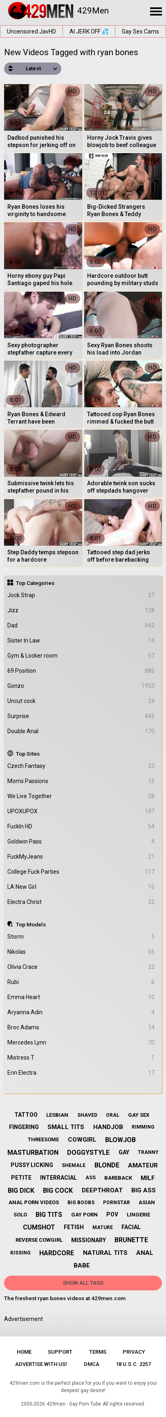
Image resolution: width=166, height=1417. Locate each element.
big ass (143, 1190)
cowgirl (82, 1139)
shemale (73, 1165)
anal (144, 1252)
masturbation (32, 1152)
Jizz (81, 610)
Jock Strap (81, 595)
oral (112, 1115)
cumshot (39, 1227)
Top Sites (28, 753)
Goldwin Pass (81, 841)
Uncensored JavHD (31, 31)
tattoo (26, 1114)
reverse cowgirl (39, 1240)
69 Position (81, 670)
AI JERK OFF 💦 (89, 31)
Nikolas (81, 951)
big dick (21, 1190)
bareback (118, 1178)
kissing (20, 1253)
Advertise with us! (41, 1364)
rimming (143, 1127)
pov (112, 1214)
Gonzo (81, 686)
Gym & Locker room (81, 655)
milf (148, 1178)
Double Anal (81, 731)
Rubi (81, 982)
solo (20, 1215)
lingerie (138, 1215)
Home (24, 1352)
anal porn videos (34, 1202)
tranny (148, 1152)
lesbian (57, 1115)
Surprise (81, 716)
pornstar (116, 1202)
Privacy (134, 1352)
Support (60, 1352)
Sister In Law (81, 640)
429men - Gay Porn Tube (74, 1404)
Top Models (31, 924)
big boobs (80, 1202)
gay (124, 1152)
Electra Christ (81, 902)
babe (82, 1265)
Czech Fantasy (81, 766)
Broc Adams (81, 1027)
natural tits (105, 1252)
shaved (87, 1115)
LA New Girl (81, 887)
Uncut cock (81, 701)
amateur (143, 1165)
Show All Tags (83, 1283)
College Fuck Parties (81, 871)
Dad (81, 625)
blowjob (120, 1140)
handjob (108, 1127)
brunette (131, 1240)
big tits (49, 1214)
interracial (58, 1177)
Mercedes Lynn (81, 1042)
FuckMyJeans (81, 856)
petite (21, 1177)
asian (147, 1202)
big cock (58, 1190)
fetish (74, 1227)
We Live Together (81, 796)
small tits (65, 1127)
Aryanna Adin (81, 1012)
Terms (97, 1352)
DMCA (91, 1364)
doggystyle (88, 1152)
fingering (24, 1127)
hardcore (56, 1253)
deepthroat (102, 1190)
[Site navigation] (156, 12)
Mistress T (81, 1057)
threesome (43, 1139)
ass (90, 1177)
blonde (106, 1165)
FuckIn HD (81, 826)
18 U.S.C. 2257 (133, 1364)
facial (131, 1227)
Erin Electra (81, 1072)
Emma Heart (81, 997)
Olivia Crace (81, 967)
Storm (81, 936)
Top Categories (35, 583)
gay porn (84, 1215)
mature (102, 1227)
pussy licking (32, 1165)
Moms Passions (81, 781)
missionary (88, 1240)
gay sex (138, 1115)
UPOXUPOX (81, 811)
